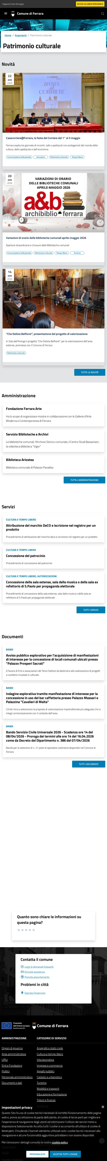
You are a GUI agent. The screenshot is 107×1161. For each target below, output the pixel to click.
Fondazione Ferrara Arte (24, 408)
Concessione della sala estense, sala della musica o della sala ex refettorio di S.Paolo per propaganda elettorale (52, 584)
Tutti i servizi (90, 610)
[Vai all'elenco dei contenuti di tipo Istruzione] (40, 157)
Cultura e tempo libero (50, 1054)
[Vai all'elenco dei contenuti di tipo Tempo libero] (77, 157)
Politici (6, 1071)
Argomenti (20, 35)
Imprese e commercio (50, 1065)
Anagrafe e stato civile (50, 1048)
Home (8, 35)
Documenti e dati (12, 1082)
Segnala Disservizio (33, 993)
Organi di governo (12, 1048)
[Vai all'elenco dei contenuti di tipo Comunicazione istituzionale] (19, 157)
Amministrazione (14, 1038)
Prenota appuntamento (35, 977)
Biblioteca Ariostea (20, 459)
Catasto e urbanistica (49, 1077)
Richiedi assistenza (33, 972)
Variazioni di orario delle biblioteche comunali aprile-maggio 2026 (46, 238)
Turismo (41, 1082)
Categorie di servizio (51, 1038)
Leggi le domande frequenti (37, 967)
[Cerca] (102, 13)
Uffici (5, 1059)
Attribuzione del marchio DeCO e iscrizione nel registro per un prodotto (51, 527)
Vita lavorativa (45, 1059)
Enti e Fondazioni (12, 1065)
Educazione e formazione (52, 1094)
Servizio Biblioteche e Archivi (27, 434)
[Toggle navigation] (5, 13)
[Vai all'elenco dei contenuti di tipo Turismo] (77, 253)
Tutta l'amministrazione (84, 480)
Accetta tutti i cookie (65, 1154)
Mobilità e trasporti (48, 1088)
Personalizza (37, 1154)
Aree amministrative (14, 1054)
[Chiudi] (103, 1106)
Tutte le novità (89, 372)
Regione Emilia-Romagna (13, 3)
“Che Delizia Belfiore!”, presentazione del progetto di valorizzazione (47, 334)
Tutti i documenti (88, 764)
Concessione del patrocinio (25, 555)
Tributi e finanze (46, 1100)
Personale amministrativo (17, 1077)
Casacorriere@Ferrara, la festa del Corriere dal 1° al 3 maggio (43, 138)
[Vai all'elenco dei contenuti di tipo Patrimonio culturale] (59, 157)
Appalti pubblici (45, 1071)
